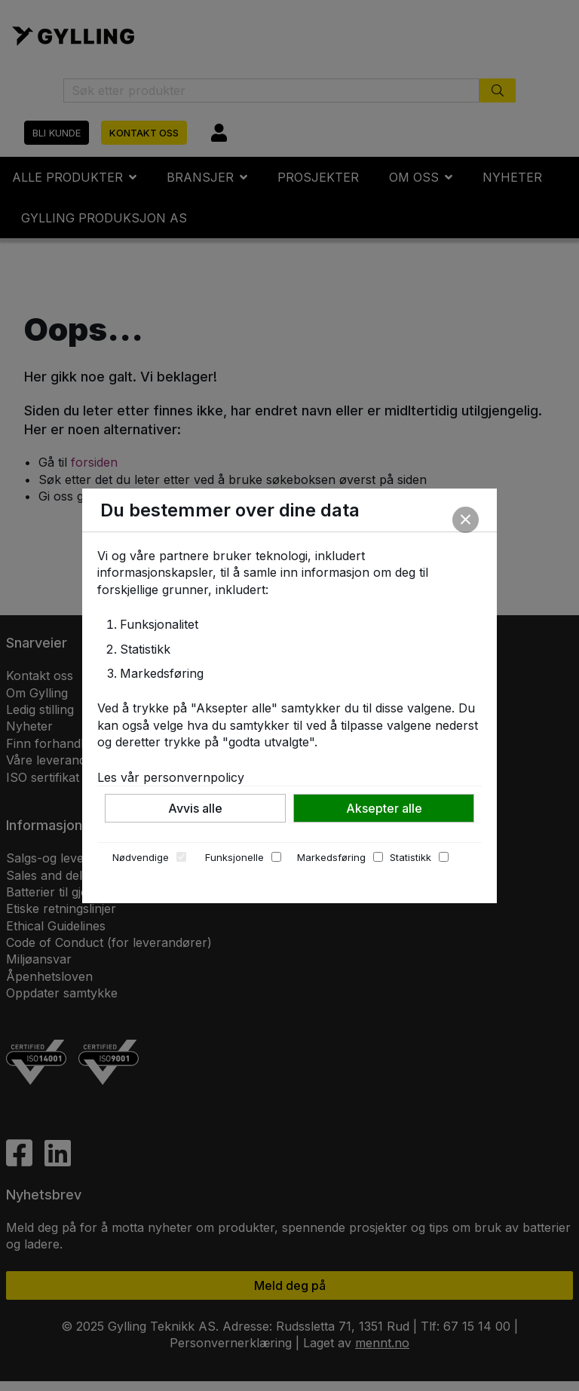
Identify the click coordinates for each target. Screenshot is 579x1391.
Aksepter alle (384, 808)
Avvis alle (195, 808)
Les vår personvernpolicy (170, 777)
